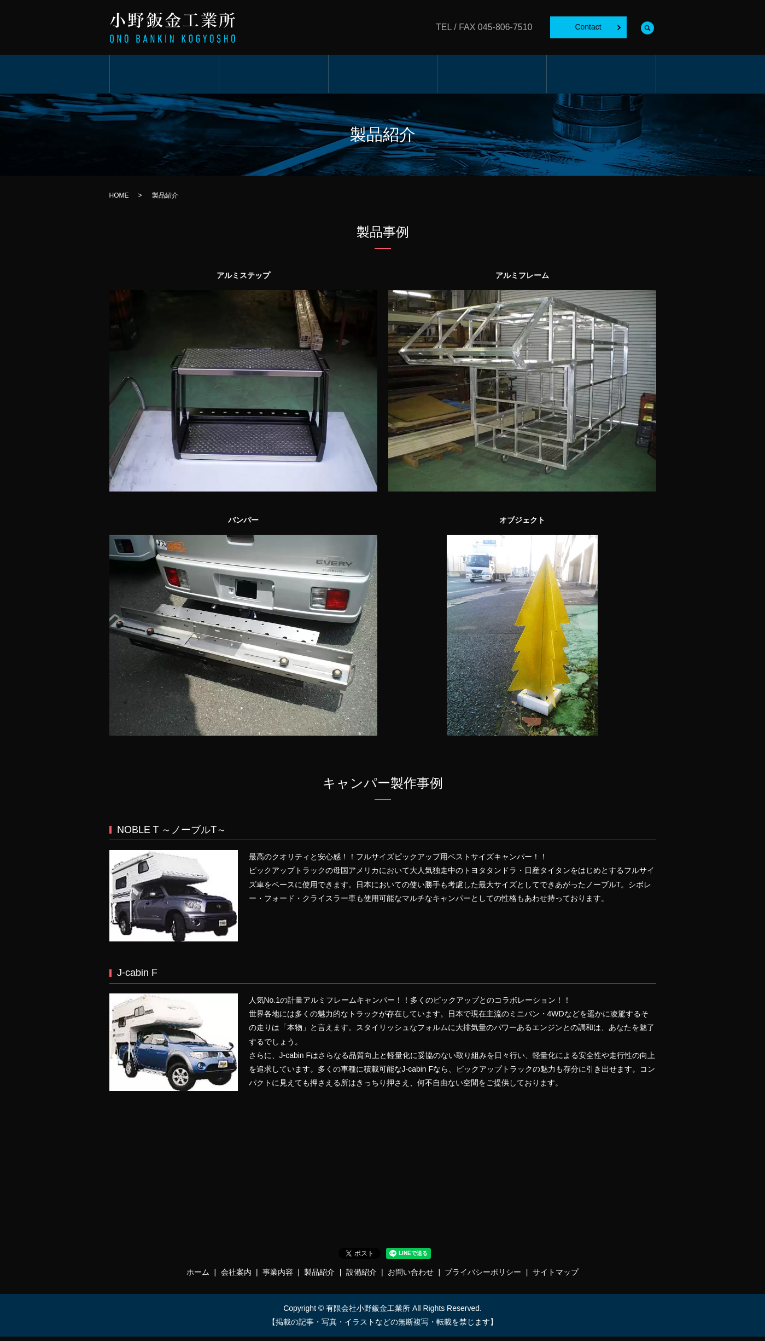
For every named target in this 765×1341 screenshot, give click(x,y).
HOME (119, 200)
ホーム (164, 77)
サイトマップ (556, 1277)
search (648, 27)
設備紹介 (601, 77)
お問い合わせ (411, 1277)
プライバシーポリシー (483, 1277)
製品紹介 (491, 77)
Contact (588, 26)
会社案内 (273, 77)
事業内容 (382, 77)
